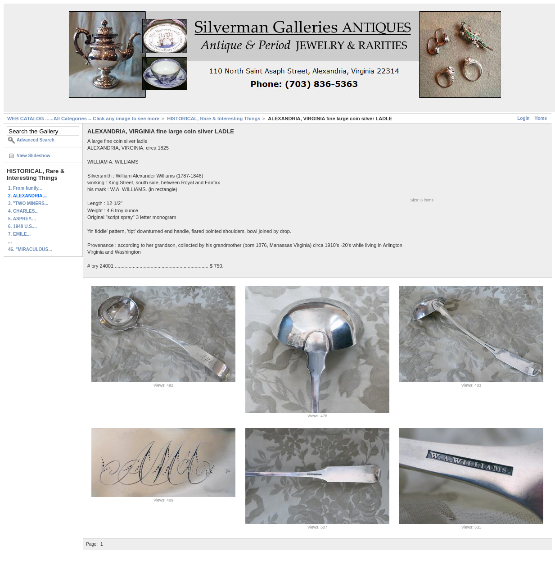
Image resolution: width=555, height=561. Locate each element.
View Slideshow (33, 155)
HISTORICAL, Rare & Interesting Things (213, 118)
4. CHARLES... (23, 211)
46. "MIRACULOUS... (30, 249)
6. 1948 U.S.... (22, 226)
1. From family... (25, 188)
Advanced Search (35, 139)
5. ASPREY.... (22, 218)
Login (523, 118)
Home (540, 118)
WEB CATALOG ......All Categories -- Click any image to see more (83, 118)
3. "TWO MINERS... (28, 203)
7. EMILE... (19, 234)
